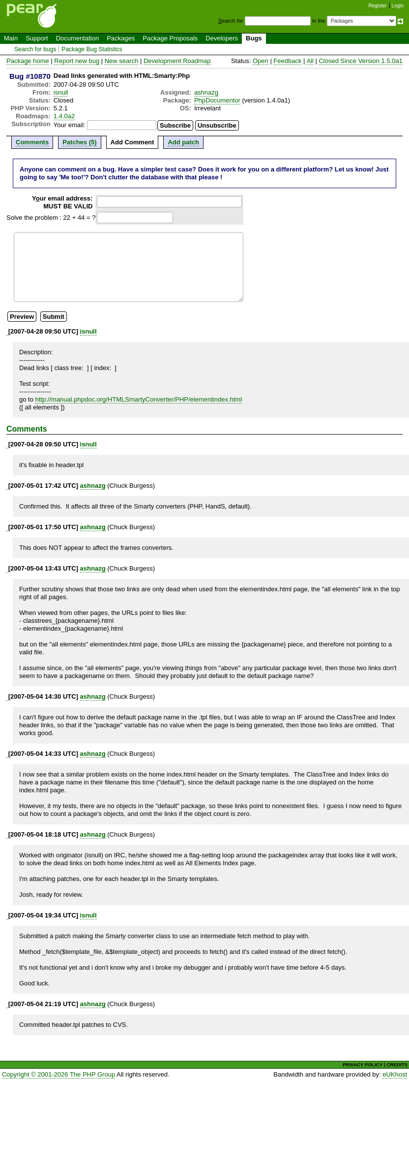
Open (260, 61)
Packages (121, 38)
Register (378, 5)
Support (37, 38)
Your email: (70, 125)
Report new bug (76, 61)
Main (11, 38)
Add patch (183, 142)
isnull (61, 92)
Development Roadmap (177, 61)
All (309, 61)
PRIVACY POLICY (362, 1064)
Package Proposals (170, 38)
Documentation (77, 38)
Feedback (287, 61)
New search (122, 61)
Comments (32, 142)
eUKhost (394, 1074)
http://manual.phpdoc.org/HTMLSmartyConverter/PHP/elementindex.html (138, 399)
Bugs (254, 38)
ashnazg (206, 92)
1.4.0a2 (64, 116)
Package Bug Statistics (91, 49)
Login (398, 5)
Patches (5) (79, 142)
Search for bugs (35, 49)
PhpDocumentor (217, 100)
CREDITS (397, 1064)
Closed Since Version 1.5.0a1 (361, 61)
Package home (27, 61)
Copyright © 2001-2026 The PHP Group (58, 1074)
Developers (221, 38)
